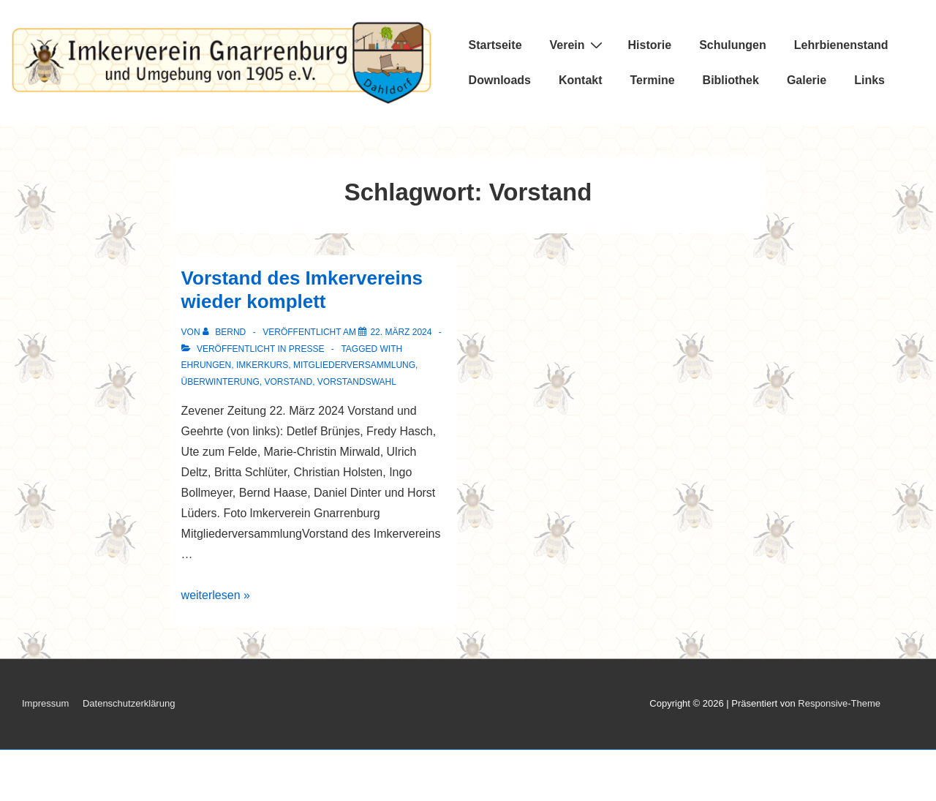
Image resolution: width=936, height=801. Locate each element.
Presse (307, 349)
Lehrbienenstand (841, 45)
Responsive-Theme (839, 703)
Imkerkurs (262, 365)
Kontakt (581, 80)
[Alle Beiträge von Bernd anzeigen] (226, 332)
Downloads (500, 80)
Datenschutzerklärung (129, 703)
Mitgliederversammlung (354, 365)
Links (869, 80)
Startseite (495, 45)
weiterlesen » (215, 595)
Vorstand (288, 382)
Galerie (806, 80)
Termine (652, 80)
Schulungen (732, 45)
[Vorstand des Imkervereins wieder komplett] (400, 332)
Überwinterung (220, 382)
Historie (650, 45)
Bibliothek (731, 80)
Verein (578, 44)
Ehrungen (206, 365)
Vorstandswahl (356, 382)
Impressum (45, 703)
